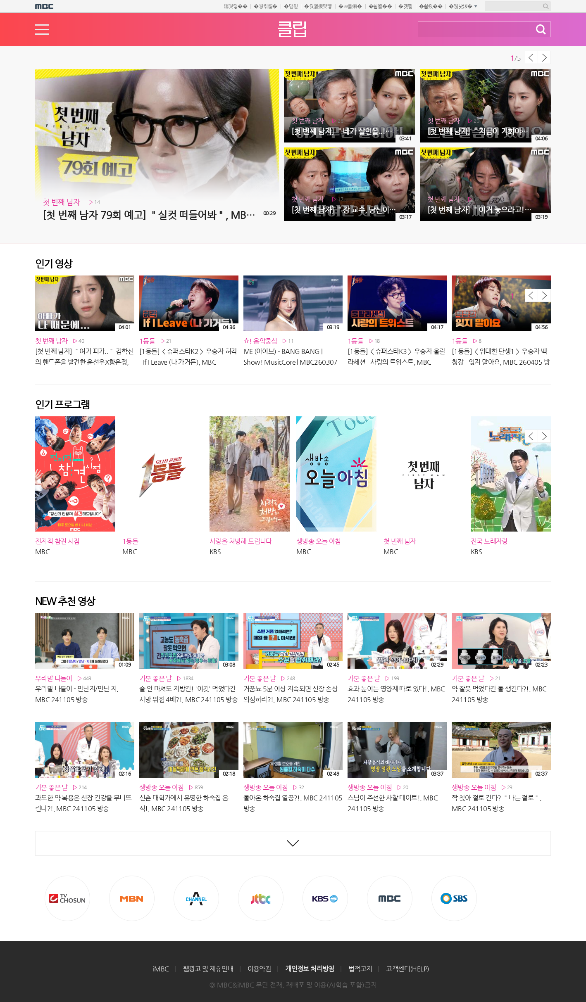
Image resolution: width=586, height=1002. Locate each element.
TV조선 (67, 898)
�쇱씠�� (431, 6)
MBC (389, 898)
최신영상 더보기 (293, 843)
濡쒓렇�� (236, 6)
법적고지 (360, 969)
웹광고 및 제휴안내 (208, 969)
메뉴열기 (42, 29)
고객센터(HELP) (407, 969)
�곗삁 (405, 6)
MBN (132, 898)
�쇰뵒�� (380, 6)
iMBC (161, 969)
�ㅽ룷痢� (350, 6)
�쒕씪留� (265, 6)
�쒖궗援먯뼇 (318, 6)
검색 (541, 29)
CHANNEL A (196, 898)
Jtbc (260, 898)
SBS (454, 898)
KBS (325, 898)
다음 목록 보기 (544, 57)
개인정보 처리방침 (309, 969)
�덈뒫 (291, 6)
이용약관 (260, 969)
